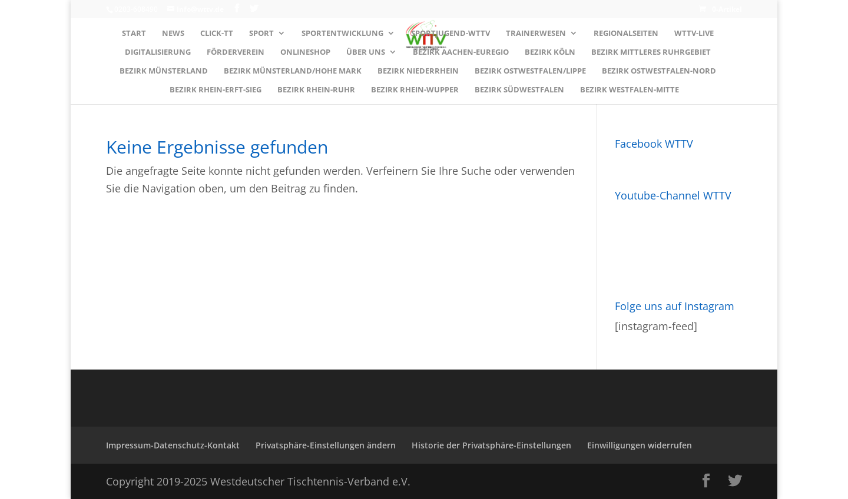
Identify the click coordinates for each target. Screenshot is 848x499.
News (173, 33)
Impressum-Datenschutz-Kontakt (173, 445)
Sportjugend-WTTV (450, 33)
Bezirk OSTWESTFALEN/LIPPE (530, 71)
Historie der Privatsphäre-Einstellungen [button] (491, 445)
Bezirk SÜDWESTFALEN (519, 90)
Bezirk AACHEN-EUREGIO (461, 52)
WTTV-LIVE (694, 33)
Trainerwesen (536, 33)
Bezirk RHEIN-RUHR (316, 90)
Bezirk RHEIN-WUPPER (415, 90)
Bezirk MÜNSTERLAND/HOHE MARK (293, 71)
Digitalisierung (158, 52)
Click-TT (216, 33)
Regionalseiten (626, 33)
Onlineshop (305, 52)
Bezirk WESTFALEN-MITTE (629, 90)
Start (134, 33)
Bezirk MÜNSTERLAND (164, 71)
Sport (261, 33)
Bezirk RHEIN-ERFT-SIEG (215, 90)
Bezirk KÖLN (550, 52)
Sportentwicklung (342, 33)
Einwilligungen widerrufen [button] (639, 445)
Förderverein (235, 52)
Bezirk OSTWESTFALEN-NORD (659, 71)
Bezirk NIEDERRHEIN (418, 71)
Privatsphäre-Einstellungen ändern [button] (326, 445)
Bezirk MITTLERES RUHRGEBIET (651, 52)
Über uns (365, 52)
